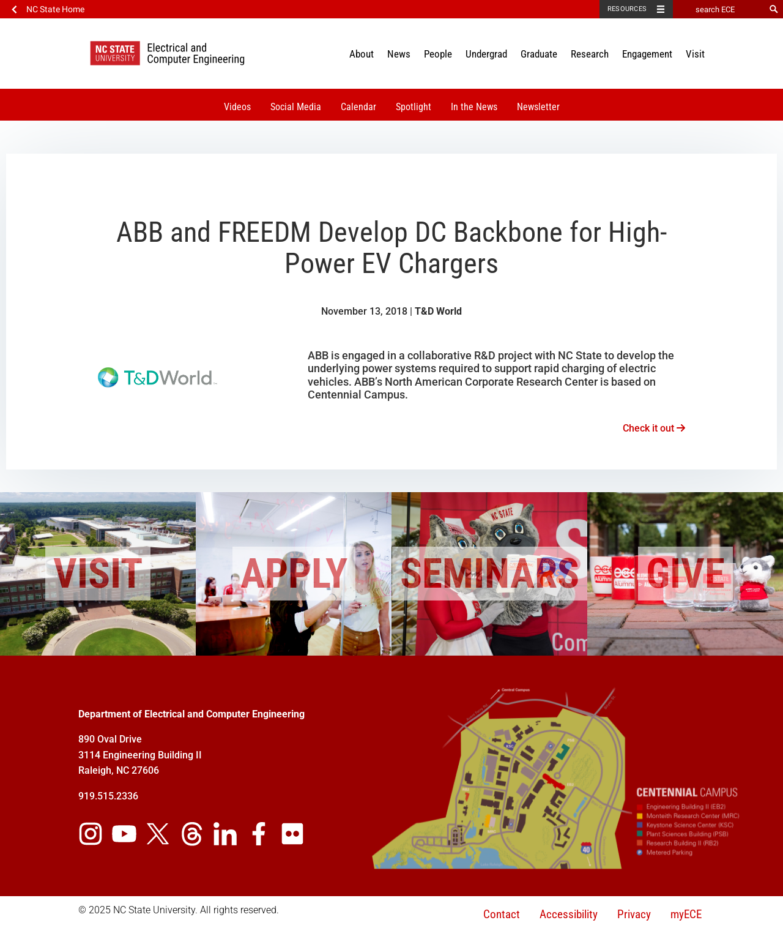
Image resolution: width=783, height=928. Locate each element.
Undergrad (486, 54)
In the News (474, 107)
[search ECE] (719, 9)
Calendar (358, 107)
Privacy (634, 914)
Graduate (539, 54)
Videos (237, 107)
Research (590, 54)
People (438, 54)
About (361, 54)
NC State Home (55, 9)
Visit (695, 54)
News (398, 54)
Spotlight (413, 107)
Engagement (647, 54)
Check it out (654, 428)
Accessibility (569, 914)
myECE (686, 914)
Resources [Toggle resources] (627, 9)
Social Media (295, 107)
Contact (501, 914)
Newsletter (538, 107)
